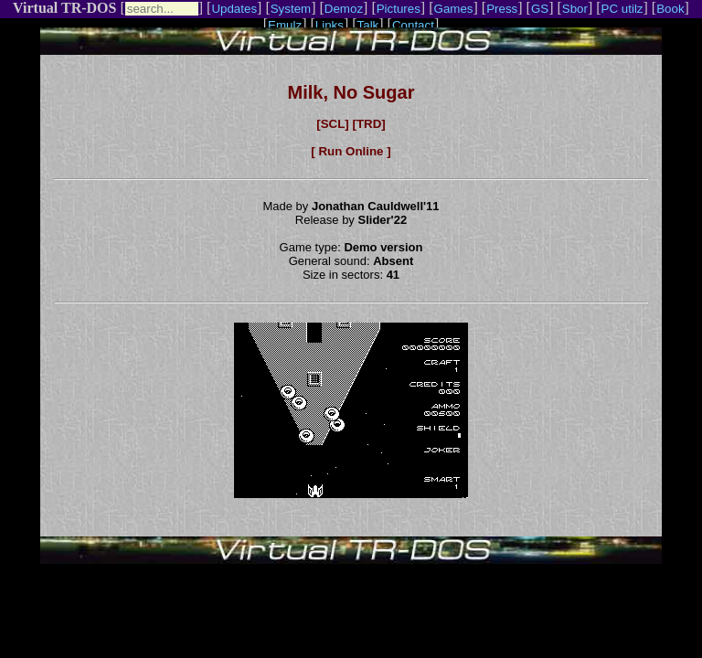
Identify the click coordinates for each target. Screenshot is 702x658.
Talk (368, 25)
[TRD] (368, 124)
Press (501, 9)
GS (539, 9)
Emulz (285, 25)
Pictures (398, 9)
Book (670, 9)
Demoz (343, 9)
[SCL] (332, 124)
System (291, 9)
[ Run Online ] (350, 151)
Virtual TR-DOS (64, 8)
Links (329, 25)
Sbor (575, 9)
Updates (234, 9)
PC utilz (622, 9)
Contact (413, 25)
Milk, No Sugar (351, 92)
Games (453, 9)
